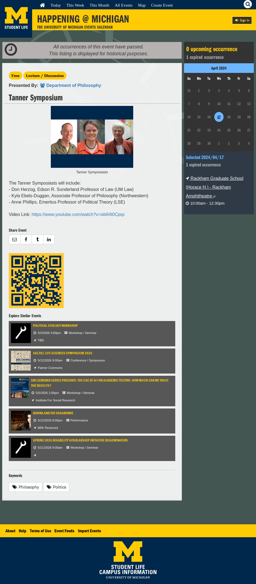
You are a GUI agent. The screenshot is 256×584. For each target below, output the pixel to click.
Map (142, 5)
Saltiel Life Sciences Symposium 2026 (62, 353)
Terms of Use (40, 530)
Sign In (242, 20)
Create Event (162, 5)
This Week (75, 5)
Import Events (89, 530)
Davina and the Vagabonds (53, 413)
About (10, 530)
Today (56, 5)
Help (22, 530)
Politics (56, 487)
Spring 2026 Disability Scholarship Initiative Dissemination (80, 440)
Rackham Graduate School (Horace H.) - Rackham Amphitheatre (214, 187)
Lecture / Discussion (45, 75)
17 (219, 116)
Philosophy (25, 487)
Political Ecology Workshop (55, 325)
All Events (124, 5)
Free (16, 75)
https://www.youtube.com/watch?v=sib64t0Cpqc (78, 214)
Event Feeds (64, 530)
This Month (99, 5)
